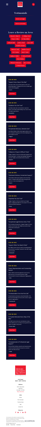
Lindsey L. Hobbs (15, 56)
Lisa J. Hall (30, 42)
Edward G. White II (14, 36)
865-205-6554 (20, 381)
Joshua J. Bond (21, 42)
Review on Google (20, 19)
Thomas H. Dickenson (16, 62)
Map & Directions (20, 391)
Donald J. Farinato (20, 45)
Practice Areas (20, 402)
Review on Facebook (20, 23)
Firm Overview (20, 399)
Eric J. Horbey (20, 59)
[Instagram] (25, 412)
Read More (12, 93)
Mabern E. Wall (15, 49)
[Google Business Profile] (18, 412)
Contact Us (20, 406)
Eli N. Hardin (16, 52)
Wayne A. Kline (15, 39)
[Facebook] (15, 412)
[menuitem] (7, 424)
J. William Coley (26, 36)
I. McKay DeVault (26, 56)
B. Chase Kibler (25, 39)
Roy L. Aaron (27, 62)
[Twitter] (20, 412)
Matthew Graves (26, 49)
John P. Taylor (25, 52)
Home (20, 397)
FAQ (20, 404)
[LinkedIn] (23, 412)
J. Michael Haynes (20, 65)
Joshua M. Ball (11, 42)
